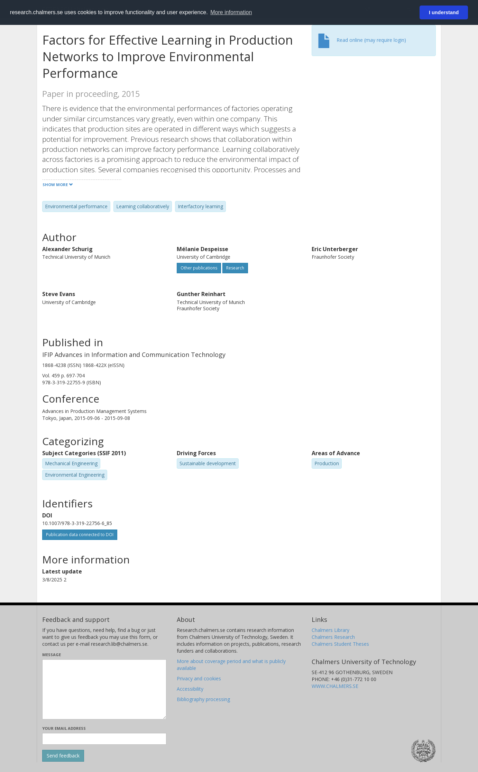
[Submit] (63, 756)
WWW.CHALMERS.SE (335, 686)
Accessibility (190, 689)
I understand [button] (444, 12)
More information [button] (231, 12)
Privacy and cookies (199, 678)
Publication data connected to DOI (79, 534)
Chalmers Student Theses (340, 644)
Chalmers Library (330, 630)
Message (51, 654)
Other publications (199, 268)
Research (235, 268)
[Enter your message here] (104, 689)
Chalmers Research (333, 637)
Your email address (64, 728)
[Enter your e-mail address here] (104, 739)
